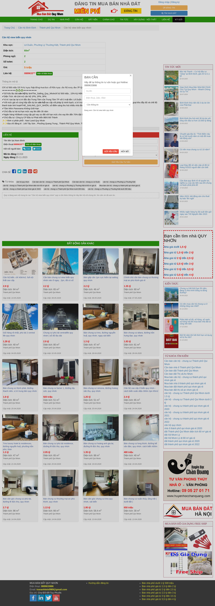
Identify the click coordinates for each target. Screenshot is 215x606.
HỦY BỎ (125, 322)
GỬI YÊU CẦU (110, 322)
